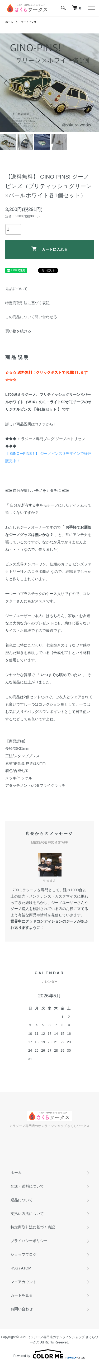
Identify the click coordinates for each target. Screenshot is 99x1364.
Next (93, 83)
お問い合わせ (22, 1309)
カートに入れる (49, 249)
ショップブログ (23, 1254)
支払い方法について (27, 1214)
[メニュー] (91, 8)
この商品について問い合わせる (31, 317)
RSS (14, 1268)
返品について (16, 289)
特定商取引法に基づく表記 (27, 303)
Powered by (49, 1354)
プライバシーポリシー (29, 1241)
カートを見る (22, 1295)
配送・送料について (27, 1186)
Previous (6, 83)
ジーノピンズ (28, 22)
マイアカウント (23, 1282)
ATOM (26, 1268)
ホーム (9, 22)
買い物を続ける (18, 331)
